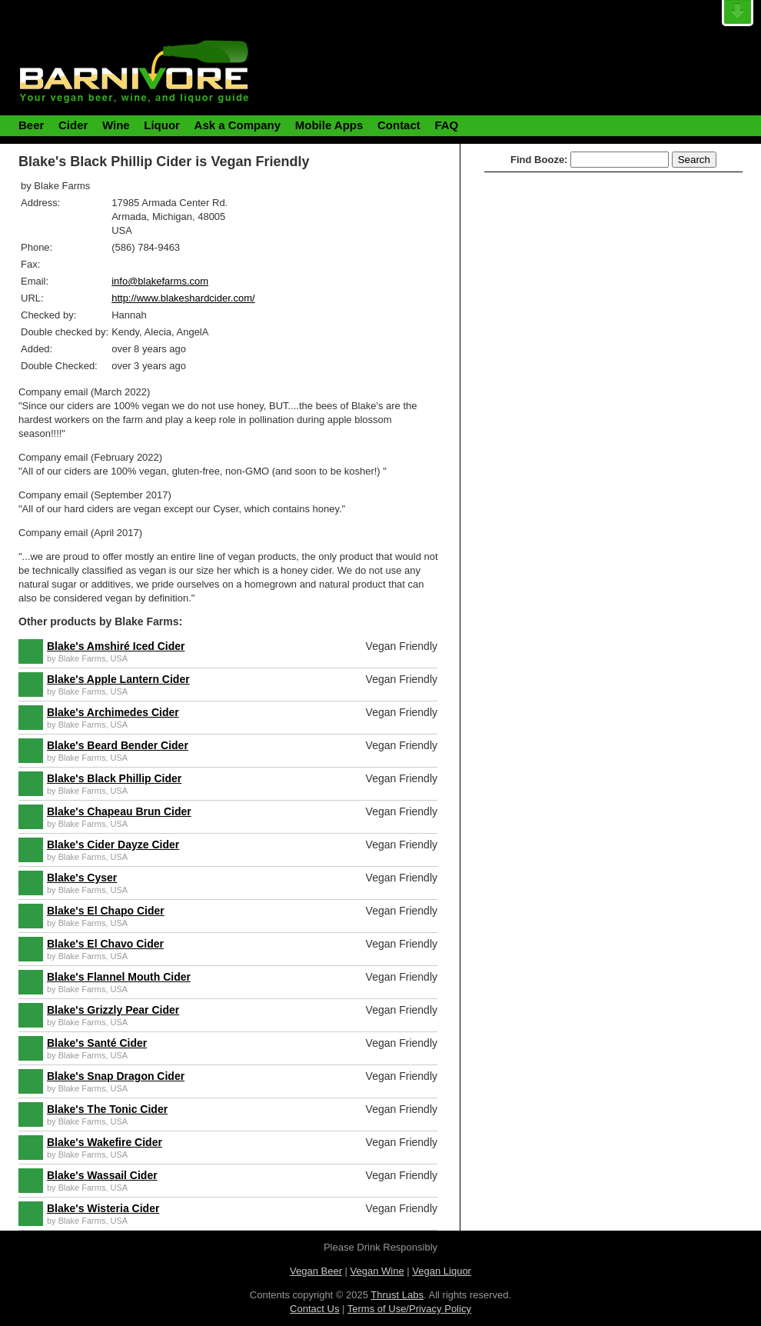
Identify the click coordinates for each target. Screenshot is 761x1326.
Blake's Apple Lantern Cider (118, 679)
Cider (73, 125)
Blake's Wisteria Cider (103, 1208)
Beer (31, 125)
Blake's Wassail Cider (102, 1175)
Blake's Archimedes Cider (113, 712)
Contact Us (314, 1308)
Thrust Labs (397, 1295)
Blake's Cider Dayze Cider (113, 844)
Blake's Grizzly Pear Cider (113, 1010)
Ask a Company (237, 125)
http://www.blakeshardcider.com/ (182, 298)
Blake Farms (82, 658)
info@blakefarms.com (159, 281)
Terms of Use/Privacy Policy (409, 1308)
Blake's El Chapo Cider (105, 911)
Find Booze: (538, 159)
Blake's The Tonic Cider (107, 1109)
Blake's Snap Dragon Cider (115, 1076)
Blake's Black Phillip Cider (114, 778)
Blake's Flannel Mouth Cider (119, 977)
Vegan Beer (316, 1271)
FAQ (446, 125)
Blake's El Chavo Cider (105, 944)
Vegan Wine (377, 1271)
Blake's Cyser (82, 877)
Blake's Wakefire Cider (104, 1142)
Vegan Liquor (441, 1271)
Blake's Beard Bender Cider (117, 745)
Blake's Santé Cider (97, 1043)
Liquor (162, 125)
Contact (398, 125)
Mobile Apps (329, 125)
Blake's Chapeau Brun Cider (119, 811)
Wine (116, 125)
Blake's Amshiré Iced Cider (115, 646)
